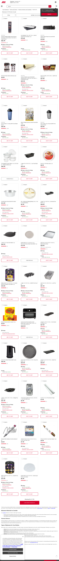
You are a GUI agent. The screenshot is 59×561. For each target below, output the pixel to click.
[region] (13, 547)
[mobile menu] (2, 6)
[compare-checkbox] (2, 18)
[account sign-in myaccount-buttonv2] (56, 2)
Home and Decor (13, 9)
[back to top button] (56, 556)
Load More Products (29, 502)
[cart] (56, 6)
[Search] (50, 6)
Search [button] (9, 6)
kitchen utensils (39, 508)
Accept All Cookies (13, 549)
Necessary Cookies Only (13, 552)
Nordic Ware (53, 508)
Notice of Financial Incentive (11, 545)
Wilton (49, 508)
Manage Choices (12, 556)
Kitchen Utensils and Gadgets (24, 9)
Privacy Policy (14, 546)
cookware (4, 512)
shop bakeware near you (34, 542)
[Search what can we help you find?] (29, 6)
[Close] (23, 536)
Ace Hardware (6, 9)
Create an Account (49, 10)
